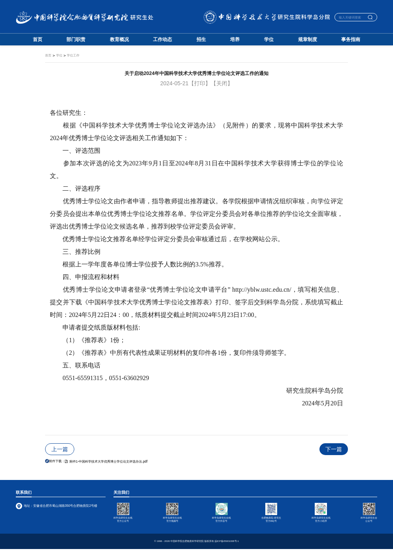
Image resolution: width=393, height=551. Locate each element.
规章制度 (307, 39)
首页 (37, 39)
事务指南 (350, 39)
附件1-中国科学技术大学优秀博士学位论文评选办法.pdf (106, 461)
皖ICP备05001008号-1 (227, 543)
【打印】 (200, 83)
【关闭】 (222, 83)
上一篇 (59, 449)
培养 (235, 39)
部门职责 (75, 39)
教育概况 (119, 39)
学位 (269, 39)
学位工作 (73, 55)
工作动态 (162, 39)
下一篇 (333, 449)
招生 (201, 39)
